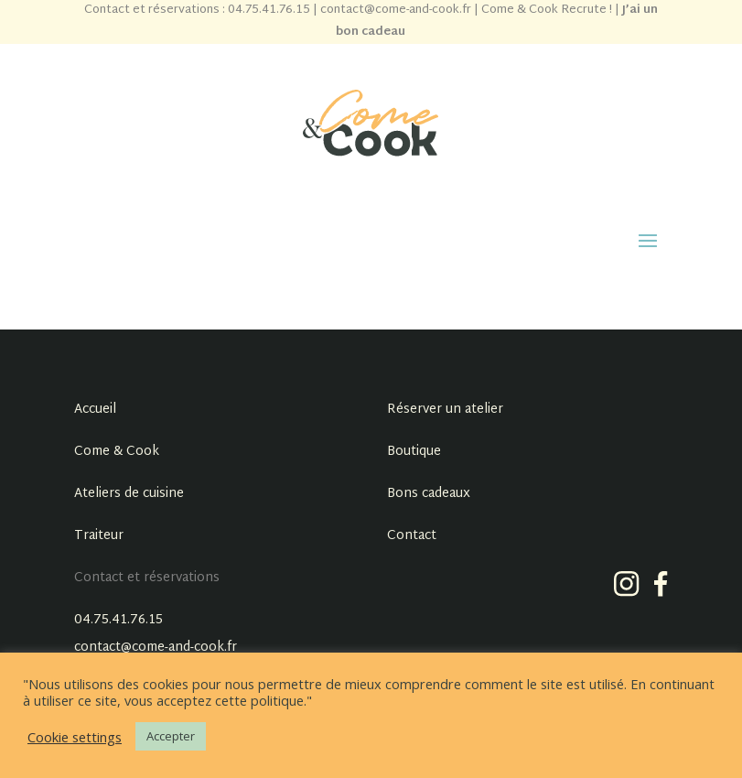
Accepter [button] (170, 736)
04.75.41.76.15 (118, 620)
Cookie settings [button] (74, 737)
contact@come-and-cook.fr (155, 647)
